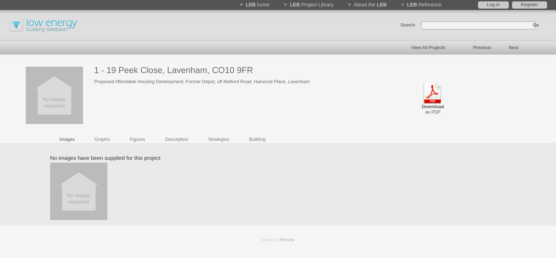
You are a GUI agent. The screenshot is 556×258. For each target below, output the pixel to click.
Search (407, 25)
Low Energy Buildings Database (45, 30)
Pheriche (287, 240)
